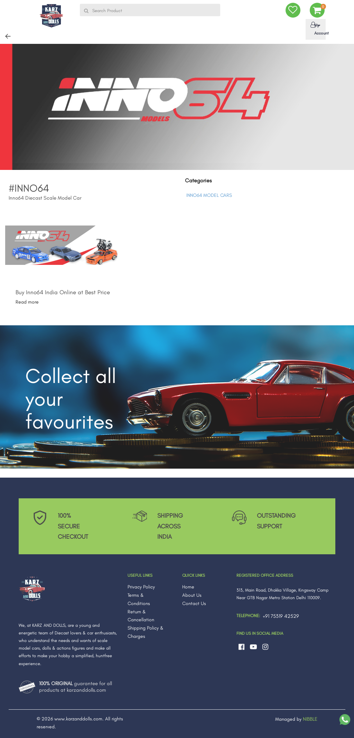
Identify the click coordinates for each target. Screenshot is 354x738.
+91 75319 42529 (281, 616)
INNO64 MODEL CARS (209, 195)
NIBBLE (310, 719)
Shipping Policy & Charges (146, 632)
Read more (27, 302)
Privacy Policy (141, 587)
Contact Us (194, 603)
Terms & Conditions (139, 599)
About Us (192, 595)
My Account (316, 29)
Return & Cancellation (141, 616)
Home (188, 587)
